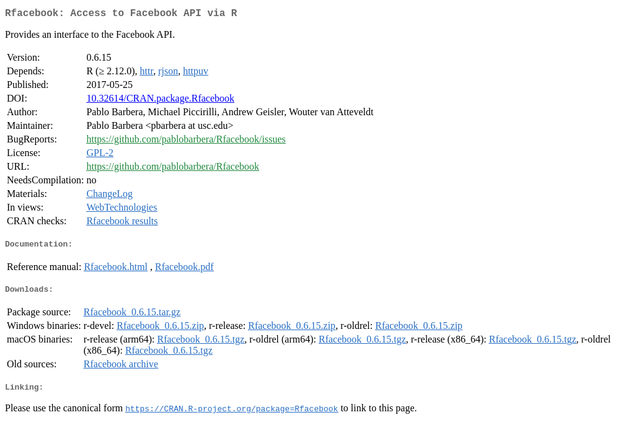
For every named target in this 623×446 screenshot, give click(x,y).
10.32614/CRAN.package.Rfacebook (160, 100)
